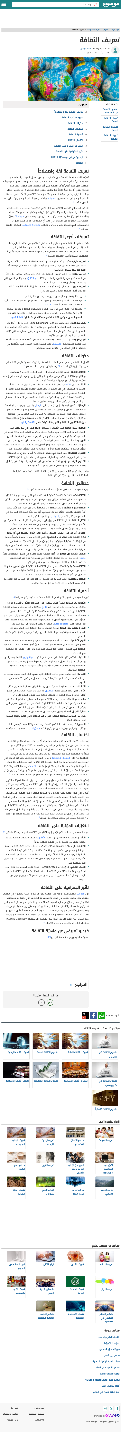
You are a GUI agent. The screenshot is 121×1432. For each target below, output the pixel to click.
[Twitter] (111, 1408)
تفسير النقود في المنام (108, 1367)
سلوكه (21, 216)
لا (41, 1002)
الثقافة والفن (28, 422)
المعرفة (52, 198)
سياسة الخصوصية (36, 1414)
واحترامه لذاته (61, 623)
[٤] (46, 255)
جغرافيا (80, 893)
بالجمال (38, 405)
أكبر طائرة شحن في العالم (106, 1392)
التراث (48, 304)
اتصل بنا (14, 1408)
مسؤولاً (36, 728)
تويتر (85, 1015)
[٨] (14, 596)
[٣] (80, 228)
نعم (50, 1002)
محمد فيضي (85, 49)
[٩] (10, 774)
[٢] (16, 215)
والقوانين (28, 657)
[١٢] (49, 936)
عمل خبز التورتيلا (111, 1343)
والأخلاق (31, 278)
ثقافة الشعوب (17, 317)
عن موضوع (39, 1408)
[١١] (44, 922)
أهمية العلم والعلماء (109, 1337)
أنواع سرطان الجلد (111, 1386)
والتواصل (55, 516)
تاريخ (44, 607)
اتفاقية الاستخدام (10, 1414)
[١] (74, 201)
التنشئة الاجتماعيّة (61, 758)
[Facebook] (117, 1408)
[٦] (25, 365)
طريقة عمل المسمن (109, 1349)
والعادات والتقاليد (31, 225)
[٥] (59, 365)
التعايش (49, 690)
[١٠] (4, 831)
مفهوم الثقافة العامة (110, 128)
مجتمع (82, 558)
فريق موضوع (12, 1420)
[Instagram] (105, 1408)
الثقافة (32, 766)
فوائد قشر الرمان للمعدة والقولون (102, 1380)
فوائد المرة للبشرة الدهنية (106, 1361)
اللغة (68, 384)
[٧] (28, 488)
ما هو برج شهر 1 (111, 1355)
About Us (39, 1420)
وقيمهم (57, 344)
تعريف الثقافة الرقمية (111, 137)
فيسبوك (93, 1015)
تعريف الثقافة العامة (111, 120)
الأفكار (42, 837)
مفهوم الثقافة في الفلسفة (110, 111)
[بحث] (95, 4)
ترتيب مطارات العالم (110, 1373)
